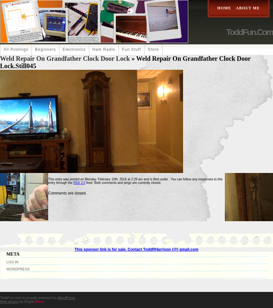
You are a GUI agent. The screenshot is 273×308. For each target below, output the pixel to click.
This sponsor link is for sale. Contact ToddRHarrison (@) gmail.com (136, 249)
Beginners (45, 49)
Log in (12, 262)
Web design (9, 301)
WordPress (18, 269)
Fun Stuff (131, 49)
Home (224, 8)
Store (153, 49)
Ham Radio (103, 49)
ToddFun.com (249, 32)
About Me (248, 8)
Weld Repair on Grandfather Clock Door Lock (65, 58)
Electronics (74, 49)
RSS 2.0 (79, 183)
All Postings (16, 49)
